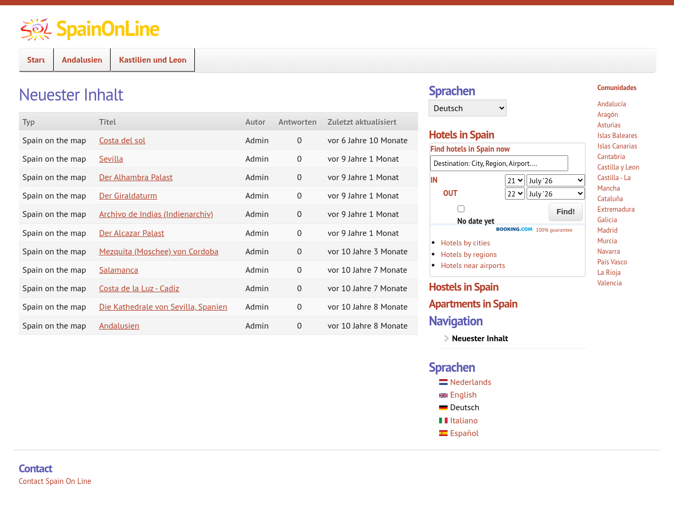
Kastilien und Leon (149, 59)
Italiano (458, 420)
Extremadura (616, 209)
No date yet (476, 221)
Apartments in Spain (473, 303)
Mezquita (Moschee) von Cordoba (159, 251)
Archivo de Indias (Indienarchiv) (156, 214)
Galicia (607, 219)
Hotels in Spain (461, 134)
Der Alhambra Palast (136, 177)
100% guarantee (533, 229)
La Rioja (609, 272)
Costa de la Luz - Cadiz (139, 288)
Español (459, 433)
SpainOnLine (107, 28)
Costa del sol (122, 140)
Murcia (607, 240)
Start (33, 59)
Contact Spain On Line (55, 481)
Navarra (608, 251)
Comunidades (616, 87)
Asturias (608, 125)
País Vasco (612, 261)
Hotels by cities (465, 242)
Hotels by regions (469, 254)
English (458, 394)
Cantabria (611, 156)
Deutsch (459, 407)
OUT (450, 193)
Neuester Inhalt (480, 338)
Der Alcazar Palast (131, 232)
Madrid (607, 230)
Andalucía (611, 104)
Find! (566, 211)
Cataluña (610, 198)
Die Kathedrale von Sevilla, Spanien (163, 306)
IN (434, 180)
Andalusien (79, 59)
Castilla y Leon (618, 167)
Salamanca (118, 269)
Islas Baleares (617, 135)
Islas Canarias (617, 146)
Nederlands (465, 382)
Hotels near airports (473, 265)
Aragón (607, 114)
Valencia (609, 283)
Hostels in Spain (463, 286)
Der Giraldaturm (128, 195)
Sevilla (111, 158)
